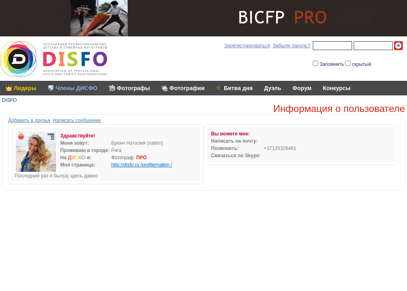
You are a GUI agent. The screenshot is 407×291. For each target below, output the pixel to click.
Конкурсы (336, 88)
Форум (302, 88)
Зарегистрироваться (247, 45)
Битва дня (238, 88)
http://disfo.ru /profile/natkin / (141, 165)
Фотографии (187, 88)
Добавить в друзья (29, 120)
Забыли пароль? (291, 45)
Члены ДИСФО (77, 88)
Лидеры (25, 88)
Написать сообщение (77, 120)
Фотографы (133, 88)
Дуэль (272, 88)
